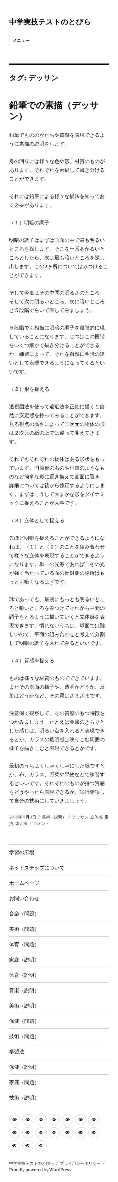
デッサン (80, 816)
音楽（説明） (24, 990)
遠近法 (21, 823)
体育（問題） (24, 944)
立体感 (96, 816)
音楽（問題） (24, 914)
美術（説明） (54, 816)
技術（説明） (24, 1098)
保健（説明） (24, 1067)
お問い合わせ (24, 898)
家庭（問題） (24, 1082)
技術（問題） (24, 1036)
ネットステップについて (37, 868)
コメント (41, 823)
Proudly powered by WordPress (40, 1170)
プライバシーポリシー (80, 1163)
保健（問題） (24, 1021)
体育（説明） (24, 975)
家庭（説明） (24, 960)
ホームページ (24, 883)
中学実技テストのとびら (50, 22)
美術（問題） (24, 929)
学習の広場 (21, 852)
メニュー (21, 40)
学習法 (16, 1052)
